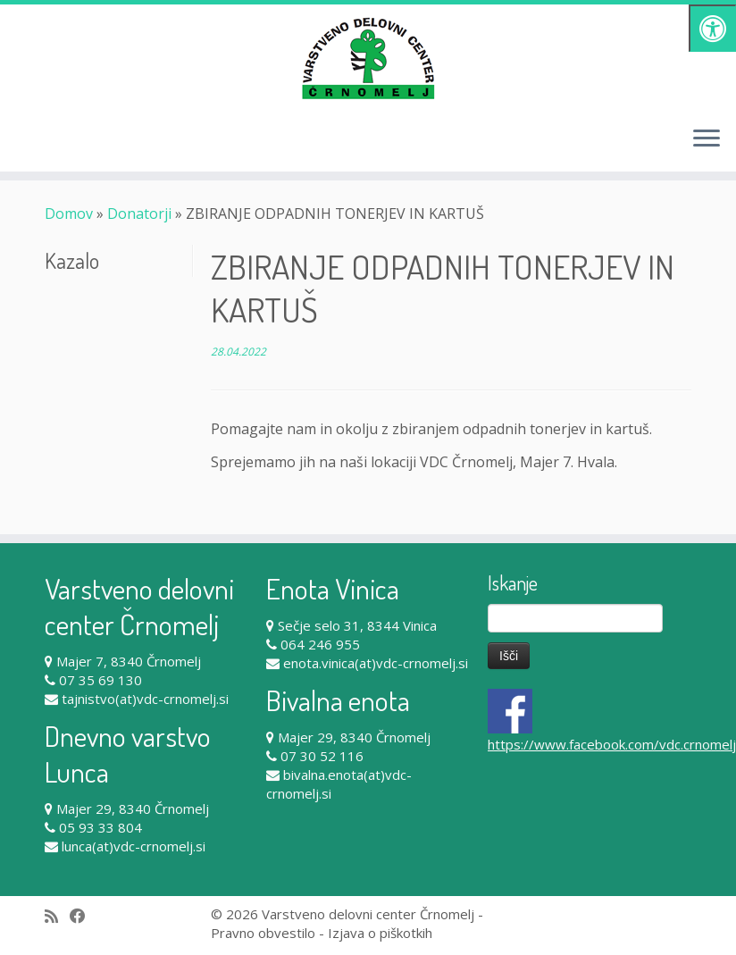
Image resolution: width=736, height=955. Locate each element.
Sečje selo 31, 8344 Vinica (357, 625)
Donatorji (139, 213)
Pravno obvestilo (263, 933)
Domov (69, 213)
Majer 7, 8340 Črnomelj (128, 661)
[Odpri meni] (706, 139)
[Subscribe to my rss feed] (57, 916)
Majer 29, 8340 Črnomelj (132, 808)
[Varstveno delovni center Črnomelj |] (368, 58)
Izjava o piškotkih (380, 933)
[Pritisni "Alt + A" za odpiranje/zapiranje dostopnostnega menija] (712, 28)
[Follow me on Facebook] (83, 916)
